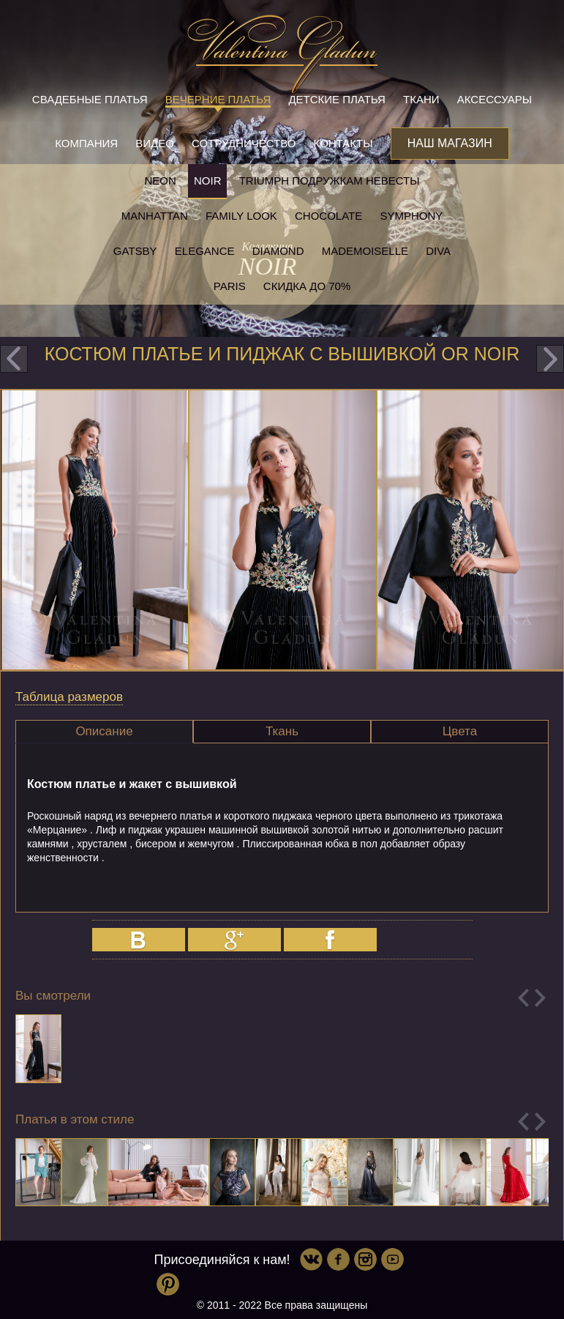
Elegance (205, 251)
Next (540, 998)
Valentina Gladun (282, 54)
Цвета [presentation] (460, 731)
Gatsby (135, 251)
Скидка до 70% (306, 286)
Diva (438, 251)
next (550, 359)
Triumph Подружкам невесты (329, 180)
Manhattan (154, 215)
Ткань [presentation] (282, 731)
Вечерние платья (218, 99)
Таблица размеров (69, 697)
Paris (230, 286)
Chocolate (328, 215)
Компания (86, 143)
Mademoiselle (365, 251)
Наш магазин (449, 143)
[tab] (104, 732)
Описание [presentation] (103, 731)
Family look (241, 215)
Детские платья (336, 99)
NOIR (208, 180)
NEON (160, 180)
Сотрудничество (244, 143)
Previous (523, 998)
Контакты (343, 143)
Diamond (278, 251)
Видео (154, 143)
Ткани (421, 99)
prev (14, 359)
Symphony (411, 215)
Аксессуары (494, 99)
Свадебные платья (90, 99)
